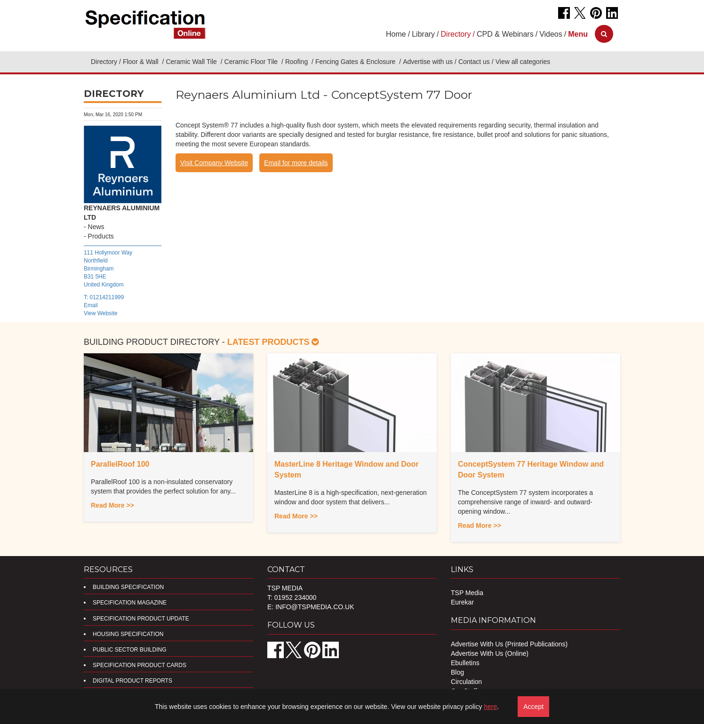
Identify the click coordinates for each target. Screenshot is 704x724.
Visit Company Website (214, 163)
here (490, 706)
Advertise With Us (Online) (489, 653)
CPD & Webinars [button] (505, 34)
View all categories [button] (523, 61)
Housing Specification (128, 634)
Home (396, 34)
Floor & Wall (141, 61)
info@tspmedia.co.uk (314, 607)
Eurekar (462, 602)
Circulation (466, 681)
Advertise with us (428, 61)
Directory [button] (456, 34)
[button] (578, 34)
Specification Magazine (130, 602)
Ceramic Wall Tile (192, 61)
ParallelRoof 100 (120, 464)
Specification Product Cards (139, 665)
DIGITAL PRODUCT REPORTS (132, 680)
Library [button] (423, 34)
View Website (101, 313)
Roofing (297, 61)
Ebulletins (465, 663)
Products (101, 236)
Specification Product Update (141, 618)
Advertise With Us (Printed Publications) (509, 644)
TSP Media (467, 593)
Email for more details (296, 163)
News (96, 227)
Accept (533, 706)
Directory (104, 61)
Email (91, 305)
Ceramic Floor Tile (252, 61)
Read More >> (112, 505)
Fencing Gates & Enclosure (356, 61)
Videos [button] (550, 34)
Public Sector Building (129, 649)
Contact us (474, 61)
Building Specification (128, 587)
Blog (457, 672)
